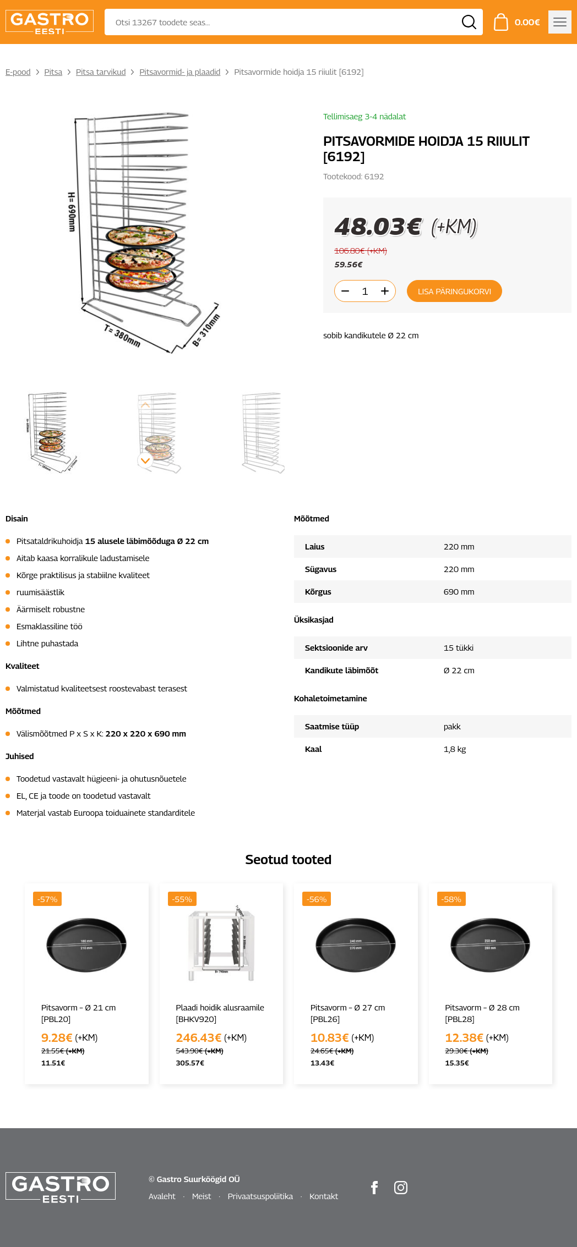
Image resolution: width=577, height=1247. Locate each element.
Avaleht (162, 1196)
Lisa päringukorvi (454, 291)
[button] (145, 460)
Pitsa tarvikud (101, 71)
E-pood (18, 71)
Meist (201, 1196)
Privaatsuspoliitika (260, 1196)
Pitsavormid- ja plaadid (179, 71)
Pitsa (54, 71)
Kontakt (323, 1196)
